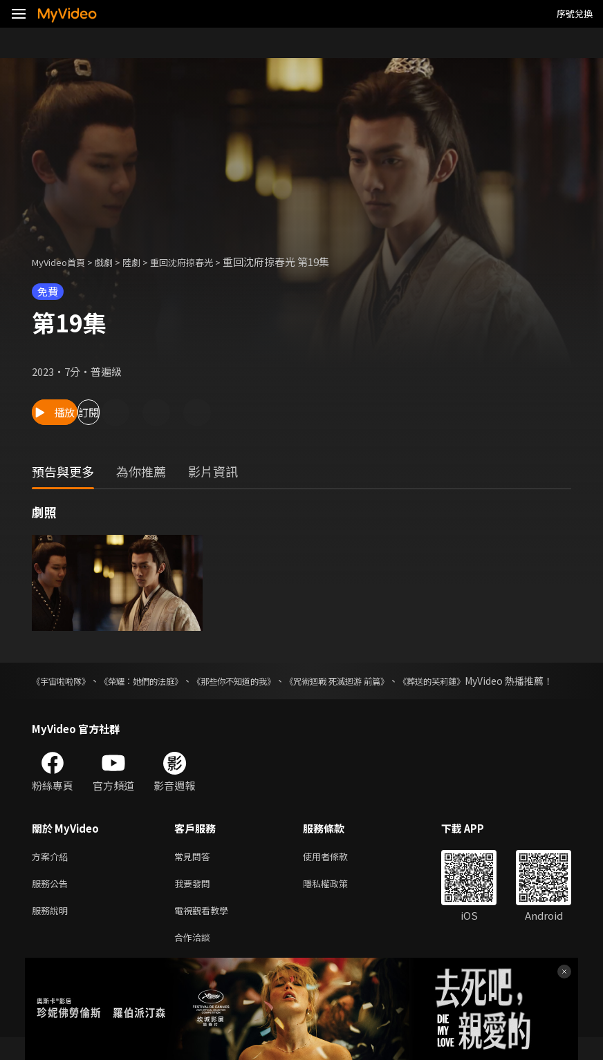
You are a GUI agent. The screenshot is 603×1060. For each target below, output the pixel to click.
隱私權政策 (337, 900)
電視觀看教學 (205, 929)
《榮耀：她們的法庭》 (158, 681)
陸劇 (145, 261)
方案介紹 (52, 871)
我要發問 (195, 900)
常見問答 (195, 871)
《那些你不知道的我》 (266, 681)
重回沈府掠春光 (201, 261)
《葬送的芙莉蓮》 (494, 681)
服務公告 (52, 900)
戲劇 (114, 261)
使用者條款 (337, 871)
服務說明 (52, 929)
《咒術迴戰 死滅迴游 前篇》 (385, 681)
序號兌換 (575, 13)
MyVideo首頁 (63, 261)
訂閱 (149, 412)
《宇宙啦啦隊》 (66, 681)
